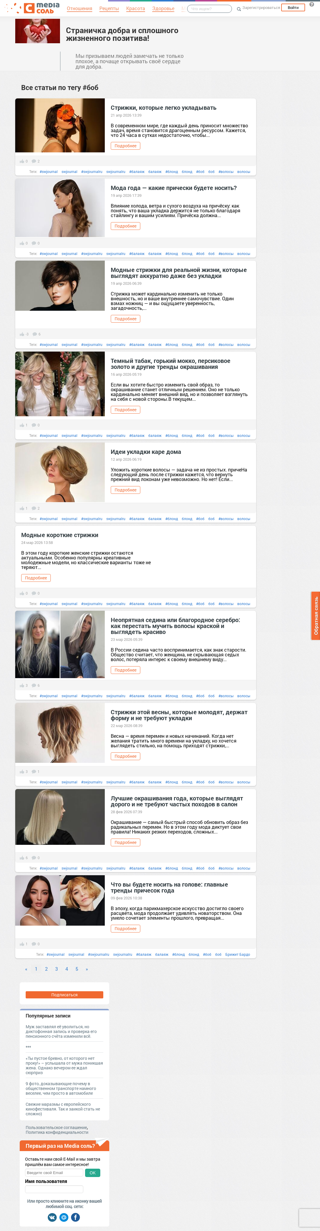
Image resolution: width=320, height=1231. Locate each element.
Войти (293, 7)
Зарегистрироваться (261, 7)
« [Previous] (26, 969)
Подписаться (64, 995)
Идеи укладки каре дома (146, 451)
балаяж (154, 171)
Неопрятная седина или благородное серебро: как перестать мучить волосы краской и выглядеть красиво (175, 626)
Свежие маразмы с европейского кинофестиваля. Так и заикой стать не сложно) (63, 1108)
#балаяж (136, 171)
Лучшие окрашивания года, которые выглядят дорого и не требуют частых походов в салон (177, 801)
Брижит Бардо (237, 954)
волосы (243, 171)
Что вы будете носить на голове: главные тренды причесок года (169, 887)
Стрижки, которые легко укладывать (163, 107)
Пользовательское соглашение (56, 1127)
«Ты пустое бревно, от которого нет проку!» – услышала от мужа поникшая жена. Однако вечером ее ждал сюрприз (64, 1065)
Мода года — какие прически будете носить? (174, 188)
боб (211, 171)
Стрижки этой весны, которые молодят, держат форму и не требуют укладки (179, 715)
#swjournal (49, 171)
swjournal (69, 171)
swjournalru (115, 171)
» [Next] (87, 969)
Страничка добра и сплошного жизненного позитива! (122, 34)
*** (28, 1047)
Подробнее (125, 146)
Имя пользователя (46, 1181)
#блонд (171, 171)
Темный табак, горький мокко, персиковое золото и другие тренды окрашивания (170, 363)
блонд (187, 171)
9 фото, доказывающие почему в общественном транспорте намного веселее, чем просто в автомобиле (61, 1088)
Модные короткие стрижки (59, 535)
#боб (200, 171)
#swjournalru (91, 171)
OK (93, 1172)
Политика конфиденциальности (57, 1132)
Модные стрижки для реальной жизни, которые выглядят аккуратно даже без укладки (179, 273)
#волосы (226, 171)
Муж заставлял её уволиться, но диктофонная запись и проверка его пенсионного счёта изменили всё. (61, 1031)
